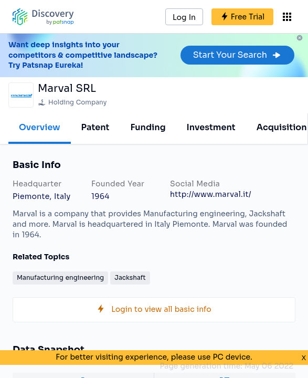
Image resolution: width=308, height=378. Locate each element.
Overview (39, 127)
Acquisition (282, 127)
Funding (147, 127)
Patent (95, 127)
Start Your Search (237, 54)
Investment (211, 127)
